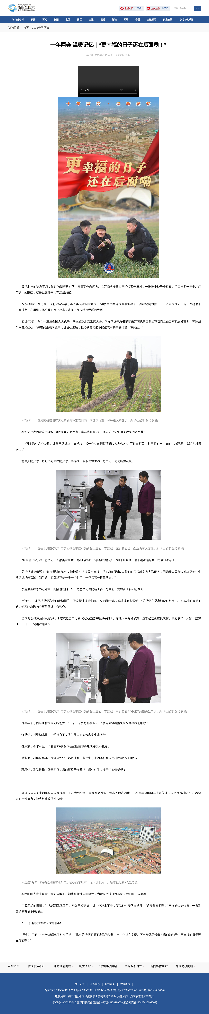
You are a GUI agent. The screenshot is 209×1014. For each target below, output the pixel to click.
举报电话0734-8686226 (152, 990)
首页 (26, 27)
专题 (137, 19)
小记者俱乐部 (186, 19)
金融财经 (151, 19)
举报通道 (125, 984)
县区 (68, 19)
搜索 (197, 8)
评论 (114, 19)
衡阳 (56, 19)
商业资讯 (167, 19)
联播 (33, 19)
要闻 (44, 19)
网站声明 (110, 984)
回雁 (126, 19)
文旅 (91, 19)
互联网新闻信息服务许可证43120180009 (100, 1002)
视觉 (102, 19)
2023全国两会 (40, 27)
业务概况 (95, 984)
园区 (79, 19)
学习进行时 (18, 19)
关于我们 (80, 984)
